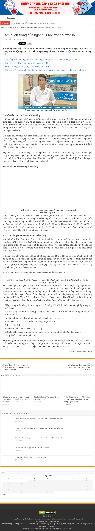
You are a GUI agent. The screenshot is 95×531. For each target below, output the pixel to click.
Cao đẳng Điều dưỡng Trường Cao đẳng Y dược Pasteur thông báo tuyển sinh (41, 59)
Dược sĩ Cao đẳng (78, 127)
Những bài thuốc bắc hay (28, 63)
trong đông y (46, 63)
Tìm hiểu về (11, 63)
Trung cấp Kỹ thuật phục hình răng (29, 519)
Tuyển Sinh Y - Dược (17, 27)
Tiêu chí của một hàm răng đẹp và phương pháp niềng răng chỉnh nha (39, 428)
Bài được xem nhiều (21, 413)
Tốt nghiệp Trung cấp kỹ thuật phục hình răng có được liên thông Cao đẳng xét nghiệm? (45, 70)
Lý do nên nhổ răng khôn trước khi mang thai (30, 457)
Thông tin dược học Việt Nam (26, 66)
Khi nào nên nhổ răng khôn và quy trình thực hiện (32, 447)
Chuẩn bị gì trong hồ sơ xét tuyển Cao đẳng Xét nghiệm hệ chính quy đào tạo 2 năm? (16, 399)
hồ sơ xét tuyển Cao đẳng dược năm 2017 (38, 321)
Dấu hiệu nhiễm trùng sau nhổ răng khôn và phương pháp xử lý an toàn (39, 438)
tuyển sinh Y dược (36, 340)
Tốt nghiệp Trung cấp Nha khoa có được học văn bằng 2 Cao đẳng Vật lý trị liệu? (77, 399)
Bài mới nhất (6, 413)
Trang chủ (4, 27)
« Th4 (4, 495)
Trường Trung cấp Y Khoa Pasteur (47, 521)
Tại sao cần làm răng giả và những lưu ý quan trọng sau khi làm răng (33, 23)
